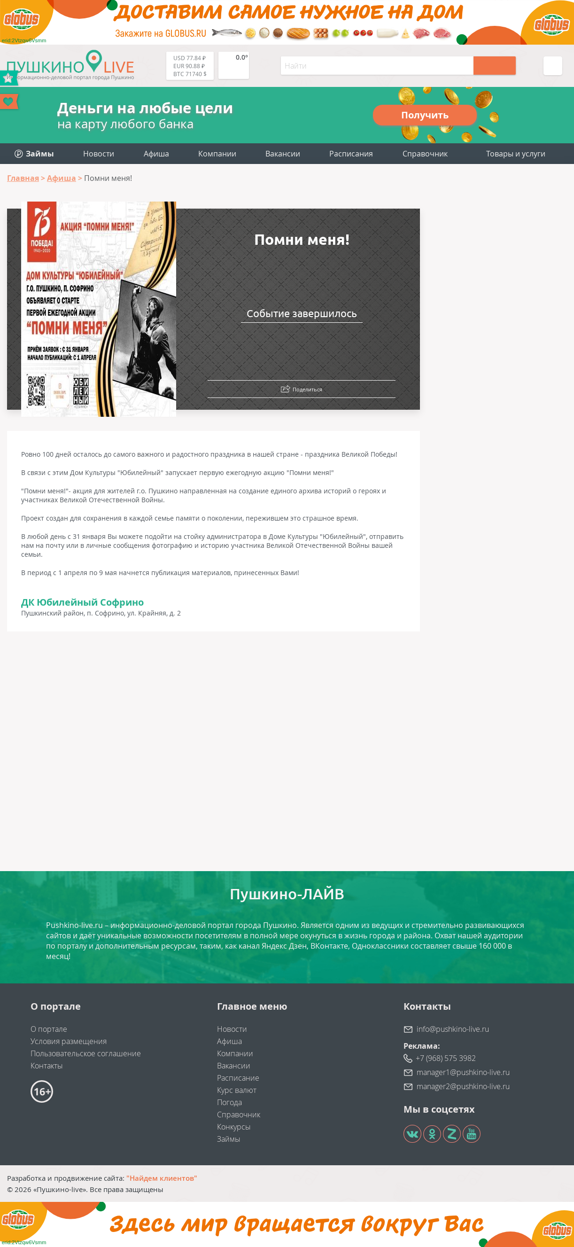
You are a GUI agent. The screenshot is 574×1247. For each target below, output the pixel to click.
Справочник (425, 153)
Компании (217, 153)
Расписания (351, 153)
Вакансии (282, 153)
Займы (228, 1139)
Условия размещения (69, 1041)
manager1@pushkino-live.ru (463, 1072)
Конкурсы (234, 1127)
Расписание (238, 1078)
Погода (229, 1102)
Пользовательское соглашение (86, 1053)
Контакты (47, 1065)
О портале (49, 1029)
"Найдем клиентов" (161, 1178)
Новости (98, 153)
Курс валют (236, 1090)
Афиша (156, 153)
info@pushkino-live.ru (453, 1029)
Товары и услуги (515, 153)
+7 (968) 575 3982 (446, 1058)
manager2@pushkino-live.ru (463, 1086)
